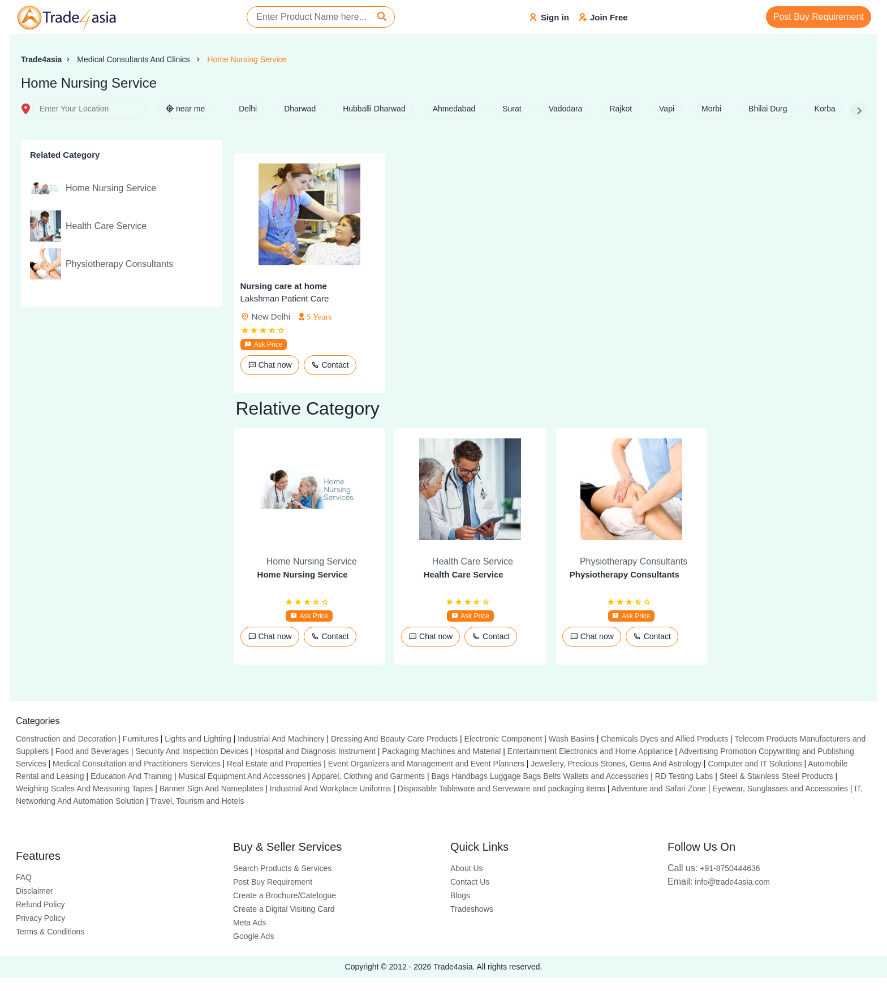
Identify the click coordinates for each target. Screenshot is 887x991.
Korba (825, 108)
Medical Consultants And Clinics (134, 59)
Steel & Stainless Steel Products (776, 776)
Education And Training (131, 776)
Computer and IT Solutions (755, 763)
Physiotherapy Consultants (624, 574)
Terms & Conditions (50, 931)
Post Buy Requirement (818, 16)
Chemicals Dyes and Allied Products (664, 738)
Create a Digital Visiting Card (284, 909)
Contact (330, 364)
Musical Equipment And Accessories (242, 776)
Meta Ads (249, 922)
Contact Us (469, 881)
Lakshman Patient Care (284, 298)
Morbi (711, 108)
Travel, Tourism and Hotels (197, 800)
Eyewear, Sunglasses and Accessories (780, 788)
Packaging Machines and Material (441, 751)
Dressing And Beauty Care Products (394, 738)
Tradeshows (471, 909)
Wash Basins (572, 738)
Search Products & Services (282, 868)
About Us (466, 868)
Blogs (460, 895)
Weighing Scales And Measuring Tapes (84, 788)
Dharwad (300, 108)
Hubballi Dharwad (374, 108)
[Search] (381, 17)
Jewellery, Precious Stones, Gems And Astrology (616, 763)
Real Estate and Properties (274, 763)
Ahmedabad (454, 108)
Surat (511, 108)
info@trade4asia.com (719, 881)
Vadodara (566, 108)
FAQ (24, 877)
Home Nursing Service (246, 59)
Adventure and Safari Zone (659, 788)
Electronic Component (503, 738)
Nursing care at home (283, 286)
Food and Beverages (92, 751)
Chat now (270, 364)
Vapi (666, 108)
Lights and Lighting (198, 738)
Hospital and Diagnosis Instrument (315, 751)
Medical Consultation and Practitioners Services (136, 763)
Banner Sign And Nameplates (212, 788)
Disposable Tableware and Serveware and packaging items (501, 788)
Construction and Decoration (66, 738)
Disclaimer (34, 890)
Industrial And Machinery (281, 738)
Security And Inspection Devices (191, 751)
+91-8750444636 (714, 868)
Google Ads (253, 936)
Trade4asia (41, 59)
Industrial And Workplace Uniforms (330, 788)
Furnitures (140, 738)
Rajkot (620, 108)
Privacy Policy (40, 918)
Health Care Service (463, 574)
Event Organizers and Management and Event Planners (426, 763)
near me (185, 108)
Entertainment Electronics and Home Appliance (590, 751)
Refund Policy (40, 904)
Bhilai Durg (767, 108)
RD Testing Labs (684, 776)
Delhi (248, 108)
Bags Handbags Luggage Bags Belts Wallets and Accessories (539, 776)
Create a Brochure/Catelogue (284, 895)
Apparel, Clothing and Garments (368, 776)
